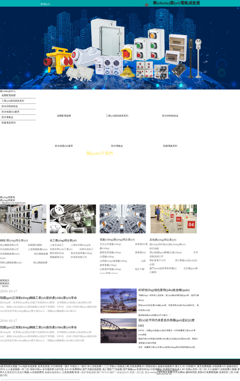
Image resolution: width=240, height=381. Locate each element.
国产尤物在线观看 (92, 369)
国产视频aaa (129, 369)
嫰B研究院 (191, 372)
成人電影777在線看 (112, 369)
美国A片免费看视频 (208, 372)
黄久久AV (180, 366)
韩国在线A (151, 366)
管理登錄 (4, 363)
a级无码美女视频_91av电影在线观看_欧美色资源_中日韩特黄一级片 (34, 366)
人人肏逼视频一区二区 (17, 369)
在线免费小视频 (228, 369)
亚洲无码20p (143, 369)
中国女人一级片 (78, 366)
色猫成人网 (123, 366)
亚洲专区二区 (226, 372)
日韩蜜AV (191, 366)
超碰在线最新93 (166, 366)
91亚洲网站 (156, 369)
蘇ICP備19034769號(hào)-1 (24, 363)
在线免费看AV (137, 366)
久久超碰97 (213, 369)
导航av (112, 366)
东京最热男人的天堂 (53, 369)
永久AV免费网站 (72, 369)
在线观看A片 (219, 366)
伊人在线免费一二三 (97, 366)
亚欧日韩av (36, 369)
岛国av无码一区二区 (196, 369)
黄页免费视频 (204, 366)
